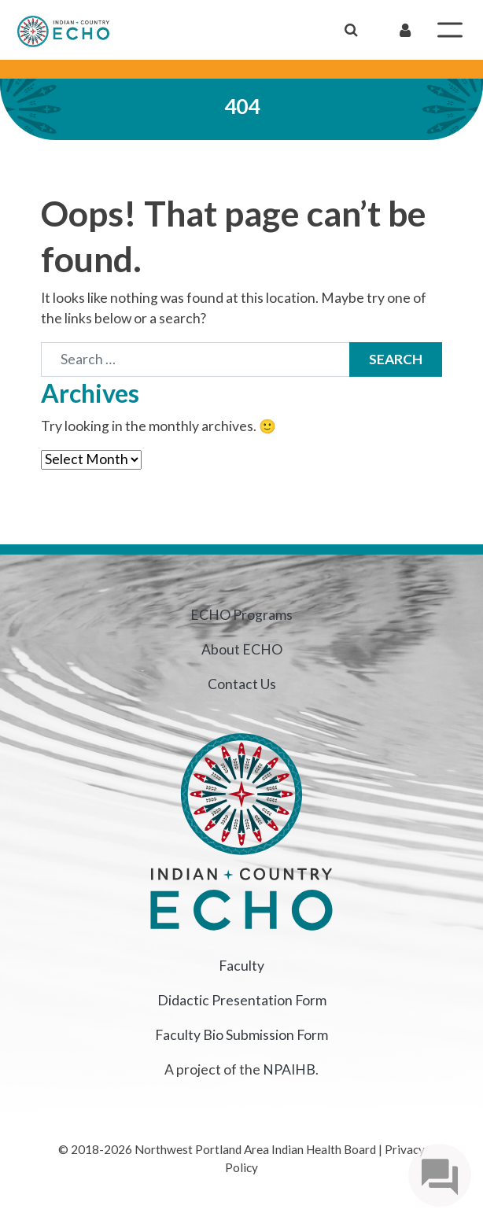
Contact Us (242, 684)
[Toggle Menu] (450, 29)
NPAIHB (289, 1069)
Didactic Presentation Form (241, 1000)
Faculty (241, 965)
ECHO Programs (241, 614)
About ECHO (241, 649)
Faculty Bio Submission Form (241, 1035)
